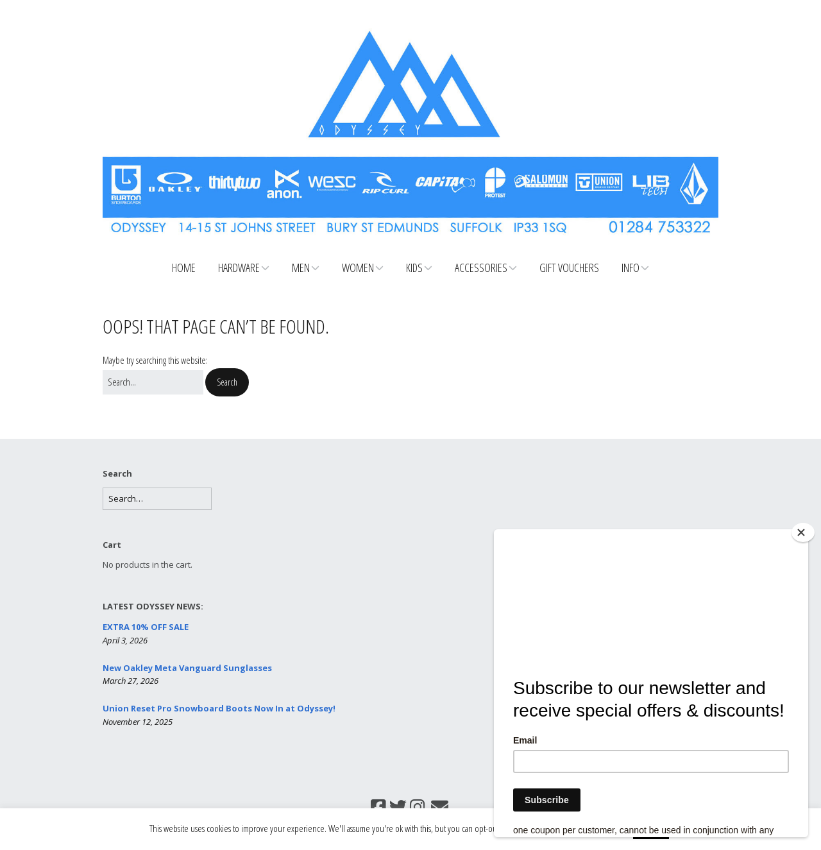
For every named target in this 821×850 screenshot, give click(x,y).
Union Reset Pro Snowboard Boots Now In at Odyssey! (219, 708)
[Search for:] (153, 382)
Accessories (481, 267)
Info (630, 267)
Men (301, 267)
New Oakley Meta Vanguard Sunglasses (187, 668)
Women (358, 267)
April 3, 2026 (125, 640)
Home (184, 267)
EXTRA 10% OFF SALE (146, 627)
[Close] (803, 532)
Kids (414, 267)
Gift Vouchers (569, 267)
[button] (227, 382)
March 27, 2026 (130, 680)
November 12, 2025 (138, 721)
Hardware (239, 267)
